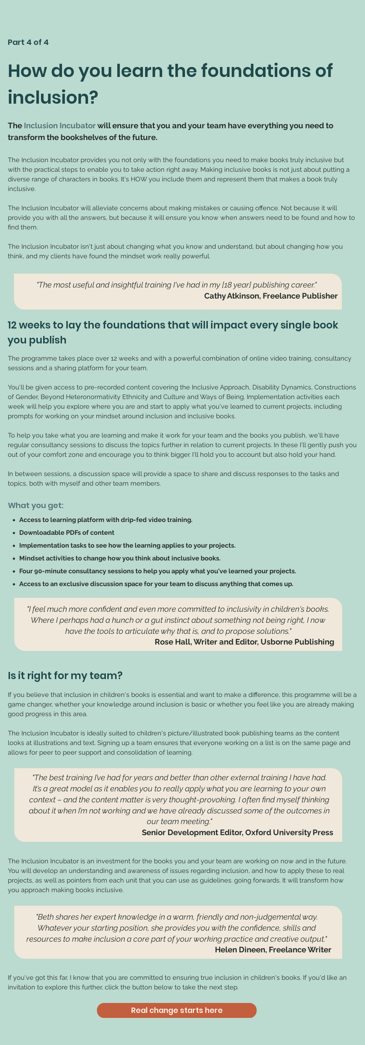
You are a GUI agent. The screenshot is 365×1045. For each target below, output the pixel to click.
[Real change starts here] (177, 1010)
